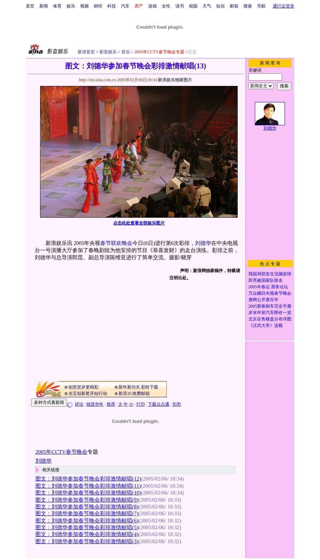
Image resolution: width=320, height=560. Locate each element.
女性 (166, 6)
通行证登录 (283, 6)
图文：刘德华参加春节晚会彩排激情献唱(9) (86, 500)
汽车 (125, 6)
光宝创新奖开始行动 (87, 393)
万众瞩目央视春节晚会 (269, 293)
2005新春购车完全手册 (269, 306)
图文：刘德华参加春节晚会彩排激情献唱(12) (88, 479)
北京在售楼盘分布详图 (269, 319)
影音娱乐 (108, 51)
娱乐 (71, 6)
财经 (98, 6)
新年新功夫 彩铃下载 (138, 387)
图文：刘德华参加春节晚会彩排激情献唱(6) (86, 520)
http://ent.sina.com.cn (98, 79)
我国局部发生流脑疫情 (269, 273)
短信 (220, 6)
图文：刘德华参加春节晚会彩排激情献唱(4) (86, 534)
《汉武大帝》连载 (265, 325)
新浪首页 (86, 51)
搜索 (247, 6)
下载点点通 (158, 404)
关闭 (176, 404)
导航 (261, 6)
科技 (111, 6)
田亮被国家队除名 (265, 280)
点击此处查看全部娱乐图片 (139, 223)
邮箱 (234, 6)
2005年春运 (259, 286)
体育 (57, 6)
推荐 (111, 404)
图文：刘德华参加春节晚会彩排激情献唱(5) (86, 527)
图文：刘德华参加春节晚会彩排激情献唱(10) (88, 493)
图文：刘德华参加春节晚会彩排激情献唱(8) (86, 507)
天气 (207, 6)
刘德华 (203, 243)
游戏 (152, 6)
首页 (30, 6)
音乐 (125, 51)
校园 (193, 6)
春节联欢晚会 (116, 243)
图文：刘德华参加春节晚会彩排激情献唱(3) (86, 541)
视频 (84, 6)
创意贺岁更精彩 (83, 387)
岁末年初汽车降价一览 (269, 312)
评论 (79, 404)
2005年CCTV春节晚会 (61, 452)
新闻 (43, 6)
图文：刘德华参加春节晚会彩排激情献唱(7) (86, 513)
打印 (140, 404)
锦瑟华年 (94, 404)
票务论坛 (279, 286)
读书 (179, 6)
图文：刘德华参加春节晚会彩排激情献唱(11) (88, 486)
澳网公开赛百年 (263, 299)
